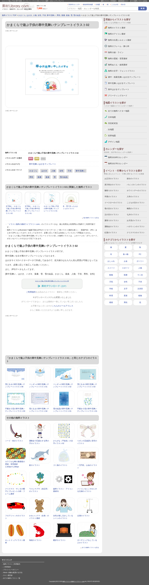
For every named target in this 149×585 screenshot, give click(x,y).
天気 (111, 282)
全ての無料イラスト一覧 (11, 578)
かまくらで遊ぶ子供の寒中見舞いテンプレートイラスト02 (52, 281)
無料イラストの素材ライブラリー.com (73, 581)
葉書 (63, 15)
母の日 (123, 4)
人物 (35, 15)
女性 (39, 15)
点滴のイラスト (83, 516)
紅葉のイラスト (111, 232)
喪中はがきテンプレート (118, 89)
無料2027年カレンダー (118, 163)
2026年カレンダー (74, 4)
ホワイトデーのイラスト (137, 190)
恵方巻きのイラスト (113, 185)
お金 (125, 261)
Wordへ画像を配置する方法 (12, 572)
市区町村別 (113, 123)
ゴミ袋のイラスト (60, 465)
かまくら (22, 15)
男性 (58, 15)
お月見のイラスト (134, 220)
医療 (125, 275)
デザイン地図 (114, 142)
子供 (44, 15)
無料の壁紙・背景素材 (117, 58)
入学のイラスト (133, 197)
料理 (111, 296)
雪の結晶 (77, 15)
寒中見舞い (51, 15)
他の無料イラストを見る (91, 218)
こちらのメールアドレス (62, 306)
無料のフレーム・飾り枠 (118, 46)
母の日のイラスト (112, 208)
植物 (140, 296)
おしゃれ (111, 261)
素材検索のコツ (123, 1)
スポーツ (125, 268)
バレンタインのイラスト (137, 185)
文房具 (140, 289)
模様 (111, 302)
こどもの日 (114, 4)
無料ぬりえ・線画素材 (117, 65)
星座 (125, 296)
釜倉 (68, 15)
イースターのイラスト (114, 203)
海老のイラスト (35, 540)
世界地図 (112, 135)
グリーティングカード (117, 95)
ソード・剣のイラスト (14, 441)
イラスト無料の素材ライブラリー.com (24, 224)
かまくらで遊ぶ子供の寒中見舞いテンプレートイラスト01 (51, 208)
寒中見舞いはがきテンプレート (42, 164)
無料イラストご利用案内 (108, 1)
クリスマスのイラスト (136, 232)
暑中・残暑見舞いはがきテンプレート (124, 77)
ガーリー (140, 261)
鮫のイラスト (34, 465)
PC (140, 254)
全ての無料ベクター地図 (118, 111)
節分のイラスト (133, 179)
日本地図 (112, 117)
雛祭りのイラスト (112, 190)
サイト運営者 (7, 575)
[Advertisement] (52, 38)
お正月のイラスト (112, 179)
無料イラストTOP (9, 15)
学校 (111, 289)
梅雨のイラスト (133, 208)
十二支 (140, 275)
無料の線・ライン (115, 52)
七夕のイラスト (133, 214)
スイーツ (111, 268)
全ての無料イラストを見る (138, 1)
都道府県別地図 (88, 4)
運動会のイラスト (112, 226)
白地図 (98, 4)
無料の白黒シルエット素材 (119, 40)
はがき (29, 15)
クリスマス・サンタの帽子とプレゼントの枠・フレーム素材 (15, 491)
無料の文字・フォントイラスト (121, 71)
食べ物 (125, 254)
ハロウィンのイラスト (136, 226)
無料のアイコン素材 (116, 34)
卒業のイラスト (111, 197)
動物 (111, 275)
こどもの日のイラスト (136, 203)
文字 (125, 289)
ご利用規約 (31, 292)
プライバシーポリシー (11, 570)
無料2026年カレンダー (118, 157)
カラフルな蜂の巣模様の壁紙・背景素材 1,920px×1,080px (15, 464)
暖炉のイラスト (59, 540)
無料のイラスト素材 (116, 28)
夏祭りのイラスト (112, 220)
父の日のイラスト (112, 214)
